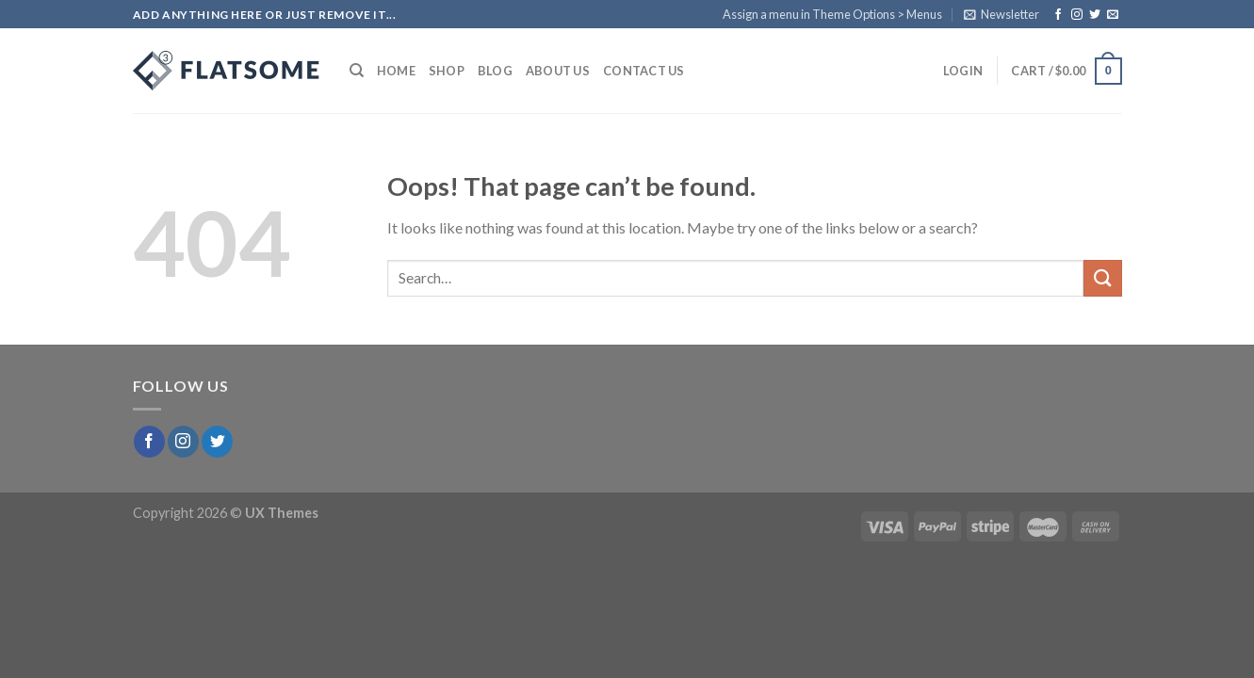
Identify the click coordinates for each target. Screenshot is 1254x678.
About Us (558, 70)
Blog (495, 70)
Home (396, 70)
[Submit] (1102, 278)
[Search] (357, 71)
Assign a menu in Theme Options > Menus (832, 14)
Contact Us (644, 70)
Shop (446, 70)
